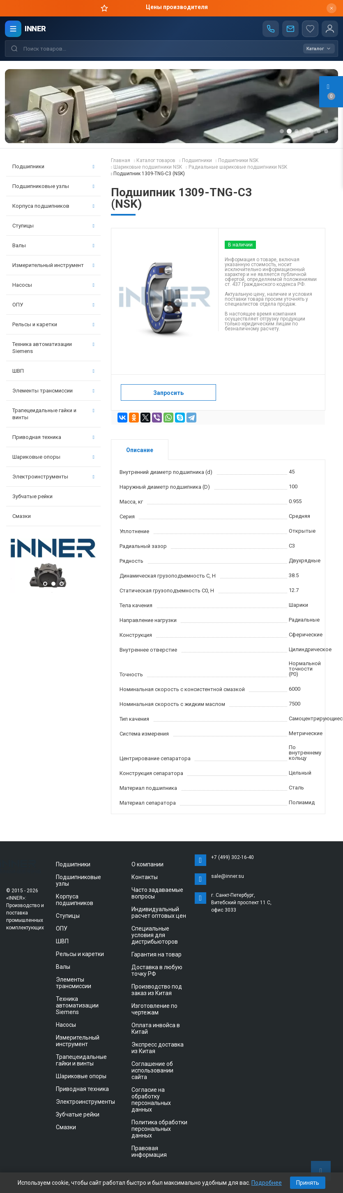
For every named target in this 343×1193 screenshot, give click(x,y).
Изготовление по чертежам (154, 1009)
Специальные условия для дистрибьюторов (154, 935)
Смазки (21, 516)
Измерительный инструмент (53, 265)
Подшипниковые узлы (53, 186)
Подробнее (266, 1182)
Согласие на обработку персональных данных (151, 1099)
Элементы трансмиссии (53, 391)
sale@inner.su (227, 876)
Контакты (144, 877)
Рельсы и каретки (53, 324)
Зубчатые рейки (32, 496)
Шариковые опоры (53, 457)
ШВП (53, 371)
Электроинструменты (53, 476)
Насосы (53, 285)
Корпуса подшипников (53, 206)
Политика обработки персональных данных (159, 1129)
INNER (35, 28)
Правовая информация (149, 1151)
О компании (147, 864)
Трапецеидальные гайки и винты (53, 413)
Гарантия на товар (156, 954)
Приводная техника (53, 437)
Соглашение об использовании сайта (152, 1070)
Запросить (168, 393)
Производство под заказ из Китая (156, 989)
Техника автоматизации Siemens (53, 347)
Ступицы (53, 226)
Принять (307, 1182)
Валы (53, 245)
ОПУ (53, 305)
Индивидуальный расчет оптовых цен (158, 912)
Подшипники (53, 166)
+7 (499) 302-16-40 (232, 857)
